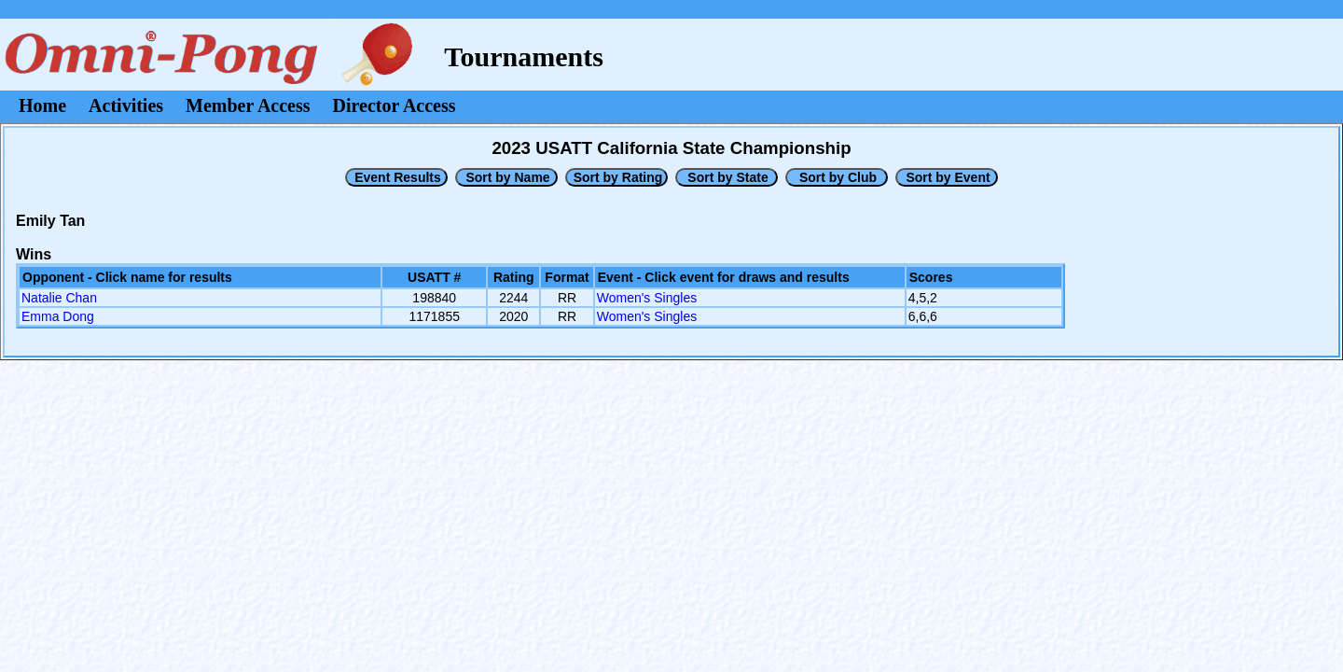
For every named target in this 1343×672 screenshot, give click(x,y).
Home (42, 105)
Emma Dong (57, 316)
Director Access (394, 105)
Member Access (248, 105)
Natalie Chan (59, 297)
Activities (126, 105)
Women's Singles (647, 297)
